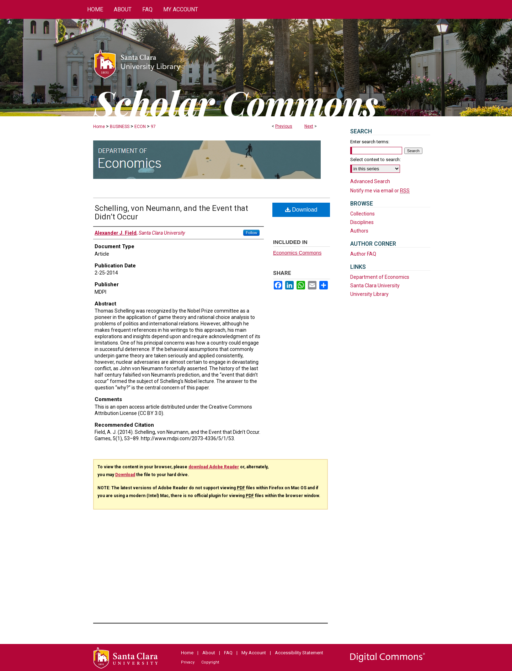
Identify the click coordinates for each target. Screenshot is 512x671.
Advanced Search (370, 181)
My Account (253, 652)
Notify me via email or (380, 190)
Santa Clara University (375, 285)
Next (308, 126)
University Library (369, 294)
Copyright (210, 662)
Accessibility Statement (299, 652)
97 (153, 126)
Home (99, 126)
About (208, 652)
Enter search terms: (369, 141)
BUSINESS (119, 126)
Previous (283, 126)
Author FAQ (363, 254)
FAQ (228, 652)
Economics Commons (297, 253)
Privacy (187, 662)
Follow (251, 232)
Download (301, 210)
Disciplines (362, 222)
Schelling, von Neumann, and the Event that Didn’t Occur (171, 212)
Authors (359, 231)
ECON (140, 126)
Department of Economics (379, 277)
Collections (362, 214)
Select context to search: (375, 159)
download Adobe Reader (213, 466)
